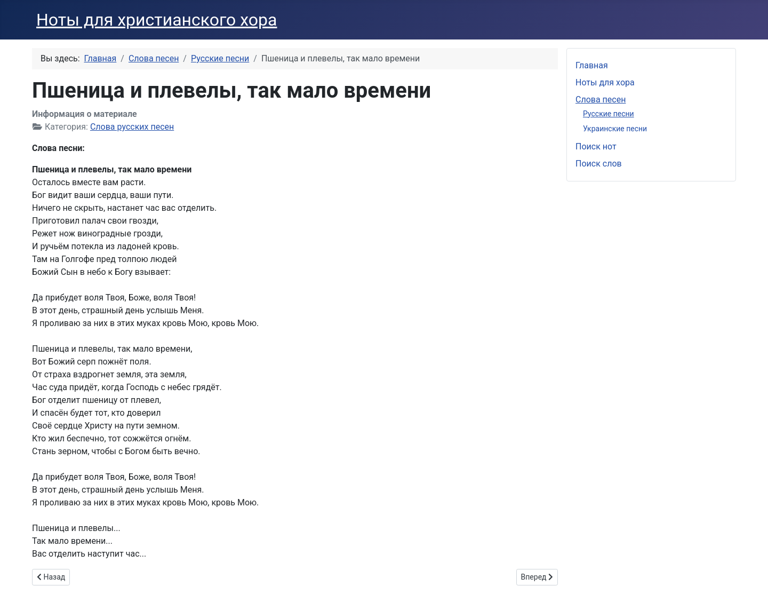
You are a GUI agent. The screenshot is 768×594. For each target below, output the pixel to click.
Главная (591, 65)
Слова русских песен (132, 127)
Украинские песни (615, 128)
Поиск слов (598, 164)
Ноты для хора (605, 82)
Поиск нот (596, 146)
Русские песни (608, 113)
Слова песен (600, 99)
